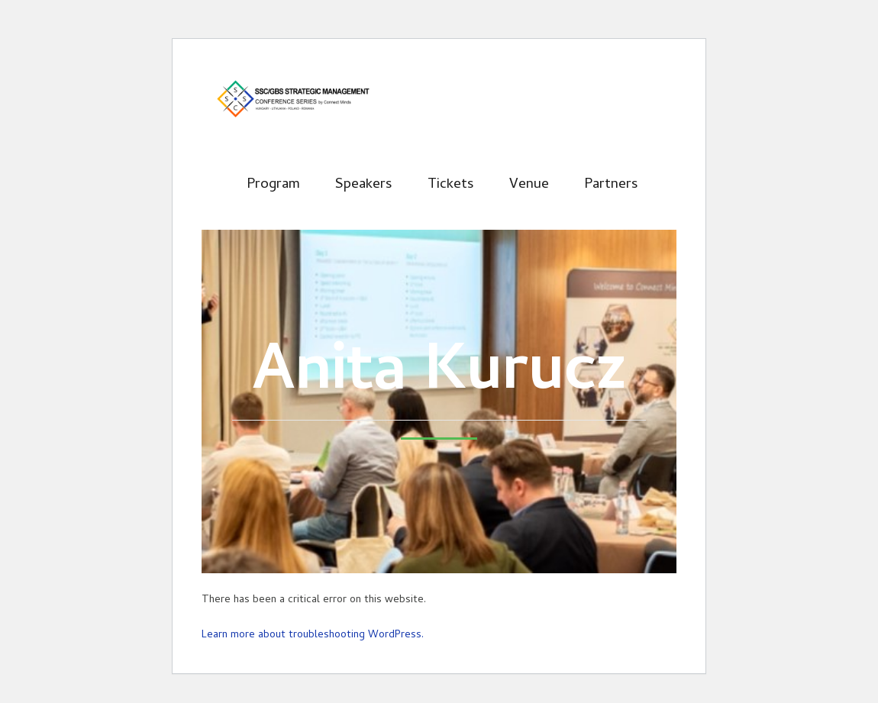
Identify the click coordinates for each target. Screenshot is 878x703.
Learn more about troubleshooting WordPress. (313, 635)
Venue (529, 185)
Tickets (451, 185)
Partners (611, 185)
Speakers (363, 185)
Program (273, 185)
